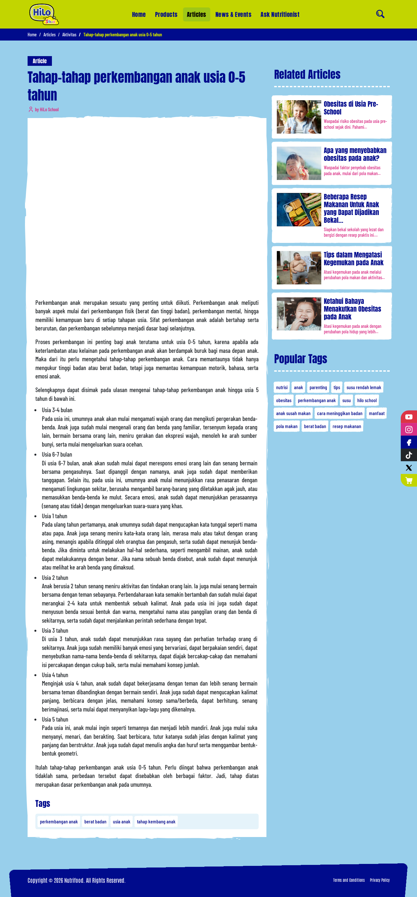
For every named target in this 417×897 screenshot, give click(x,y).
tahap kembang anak (156, 821)
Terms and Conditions (349, 879)
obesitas (283, 400)
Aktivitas (69, 34)
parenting (318, 387)
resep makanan (347, 426)
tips (337, 387)
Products (166, 14)
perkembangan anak (59, 821)
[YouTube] (409, 417)
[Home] (44, 14)
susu (346, 400)
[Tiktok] (409, 454)
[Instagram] (409, 429)
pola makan (287, 426)
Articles (196, 14)
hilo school (367, 400)
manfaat (377, 413)
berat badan (95, 821)
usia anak (121, 821)
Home (139, 14)
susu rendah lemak (364, 387)
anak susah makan (293, 413)
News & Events (233, 13)
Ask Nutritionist (280, 8)
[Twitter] (409, 467)
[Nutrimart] (409, 480)
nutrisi (282, 387)
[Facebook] (409, 442)
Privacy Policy (380, 879)
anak (298, 387)
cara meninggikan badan (339, 413)
